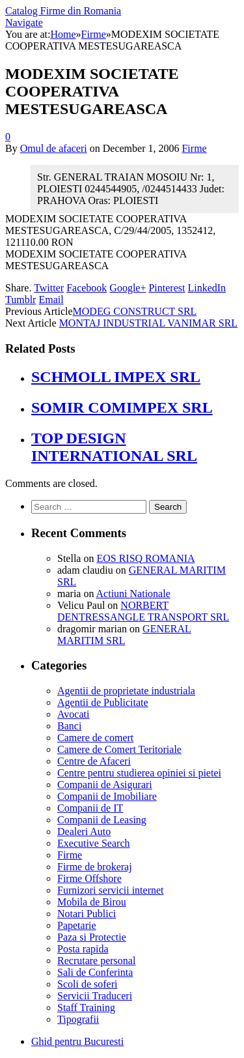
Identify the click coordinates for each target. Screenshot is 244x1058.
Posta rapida (83, 948)
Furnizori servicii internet (110, 890)
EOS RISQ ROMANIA (145, 558)
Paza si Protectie (91, 937)
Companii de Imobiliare (107, 796)
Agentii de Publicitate (102, 702)
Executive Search (93, 843)
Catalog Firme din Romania (63, 10)
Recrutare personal (96, 960)
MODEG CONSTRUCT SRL (135, 311)
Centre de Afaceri (94, 761)
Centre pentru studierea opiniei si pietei (139, 772)
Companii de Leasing (101, 819)
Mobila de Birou (91, 901)
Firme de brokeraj (94, 866)
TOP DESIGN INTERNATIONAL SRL (114, 447)
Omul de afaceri (53, 148)
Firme (194, 148)
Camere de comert (95, 737)
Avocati (73, 714)
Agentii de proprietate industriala (126, 690)
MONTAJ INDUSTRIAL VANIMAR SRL (148, 323)
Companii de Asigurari (104, 784)
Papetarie (76, 925)
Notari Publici (86, 913)
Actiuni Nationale (133, 593)
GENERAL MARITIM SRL (124, 634)
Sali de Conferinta (95, 972)
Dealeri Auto (84, 831)
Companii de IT (90, 808)
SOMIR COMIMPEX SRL (122, 407)
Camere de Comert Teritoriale (119, 749)
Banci (69, 725)
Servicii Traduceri (94, 995)
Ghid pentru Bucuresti (77, 1041)
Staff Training (86, 1007)
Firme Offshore (89, 878)
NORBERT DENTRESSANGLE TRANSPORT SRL (143, 611)
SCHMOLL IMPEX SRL (115, 376)
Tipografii (78, 1019)
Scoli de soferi (87, 984)
